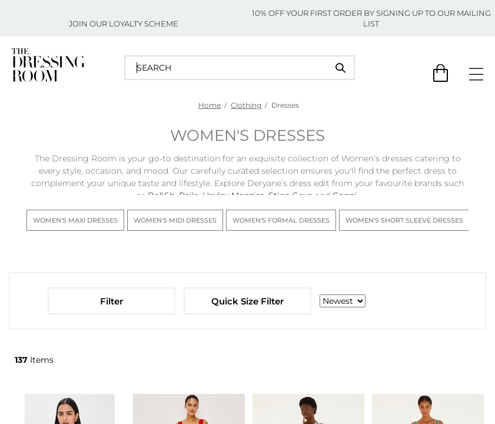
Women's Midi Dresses (175, 220)
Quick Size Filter (247, 301)
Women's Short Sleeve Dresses (404, 220)
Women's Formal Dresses (281, 220)
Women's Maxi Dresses (75, 220)
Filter (111, 301)
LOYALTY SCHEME (143, 23)
